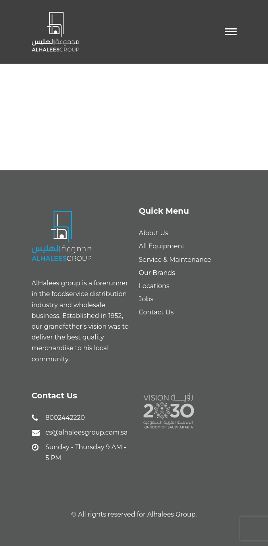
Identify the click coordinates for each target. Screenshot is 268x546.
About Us (153, 233)
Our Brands (157, 273)
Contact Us (156, 312)
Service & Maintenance (175, 259)
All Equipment (162, 246)
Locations (154, 286)
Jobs (146, 299)
